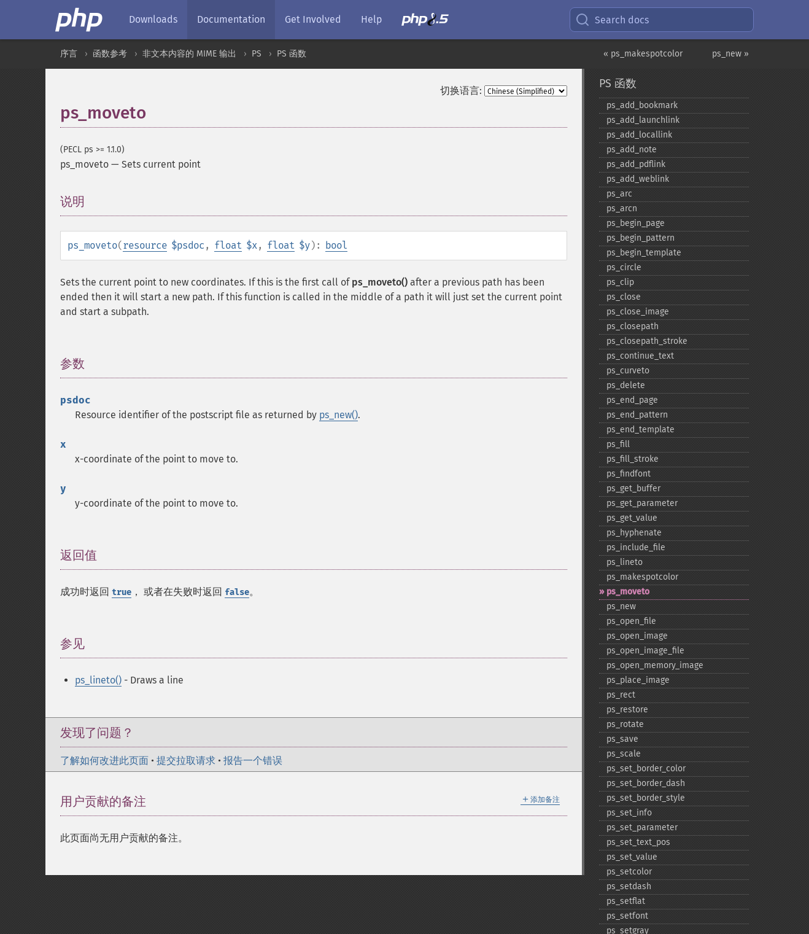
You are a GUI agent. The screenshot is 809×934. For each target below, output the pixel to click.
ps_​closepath (632, 326)
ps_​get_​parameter (642, 503)
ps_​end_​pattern (637, 415)
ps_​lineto (624, 562)
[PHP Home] (79, 19)
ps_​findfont (628, 474)
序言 (68, 54)
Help (371, 19)
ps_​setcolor (629, 871)
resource (145, 245)
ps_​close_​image (637, 311)
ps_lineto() (98, 680)
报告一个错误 (252, 760)
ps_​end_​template (640, 429)
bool (336, 245)
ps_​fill (618, 444)
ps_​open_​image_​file (645, 650)
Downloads (153, 19)
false (237, 592)
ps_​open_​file (631, 621)
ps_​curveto (627, 370)
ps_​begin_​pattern (640, 238)
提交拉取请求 (186, 760)
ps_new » (730, 54)
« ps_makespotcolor (643, 54)
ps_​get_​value (631, 518)
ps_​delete (625, 385)
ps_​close (623, 297)
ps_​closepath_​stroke (646, 341)
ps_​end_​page (632, 400)
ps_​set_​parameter (642, 827)
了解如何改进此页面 (104, 760)
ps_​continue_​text (640, 356)
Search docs (612, 19)
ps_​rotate (625, 724)
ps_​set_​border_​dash (645, 783)
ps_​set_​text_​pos (638, 842)
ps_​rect (620, 695)
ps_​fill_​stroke (632, 459)
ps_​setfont (627, 916)
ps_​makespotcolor (642, 577)
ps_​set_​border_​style (645, 798)
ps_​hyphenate (634, 532)
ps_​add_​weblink (637, 179)
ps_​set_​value (631, 857)
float (228, 245)
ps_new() (338, 415)
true (121, 592)
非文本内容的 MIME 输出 (189, 54)
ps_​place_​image (638, 680)
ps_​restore (627, 709)
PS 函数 (291, 54)
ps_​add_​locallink (639, 135)
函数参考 (110, 54)
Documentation (231, 19)
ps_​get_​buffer (633, 488)
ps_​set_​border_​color (646, 768)
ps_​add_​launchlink (642, 120)
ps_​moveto (627, 591)
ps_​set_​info (629, 813)
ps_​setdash (628, 886)
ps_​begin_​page (635, 223)
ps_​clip (620, 282)
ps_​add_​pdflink (635, 164)
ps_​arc (619, 194)
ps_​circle (623, 267)
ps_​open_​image (637, 636)
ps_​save (622, 739)
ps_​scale (623, 754)
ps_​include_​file (635, 547)
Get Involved (313, 19)
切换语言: (461, 90)
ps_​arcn (621, 208)
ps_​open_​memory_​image (654, 665)
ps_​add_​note (631, 149)
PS (256, 54)
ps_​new (621, 606)
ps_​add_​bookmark (642, 105)
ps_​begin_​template (643, 252)
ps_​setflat (625, 901)
